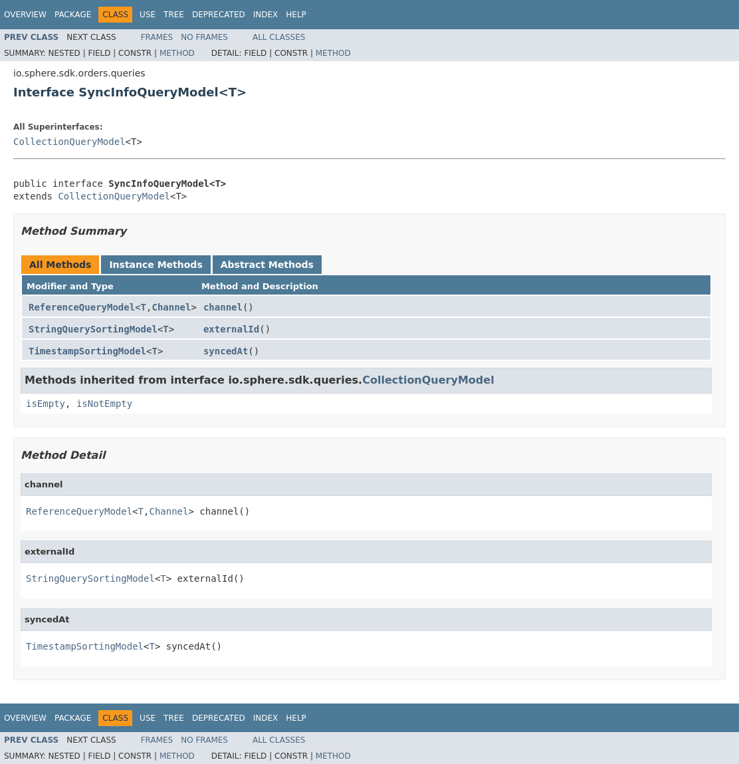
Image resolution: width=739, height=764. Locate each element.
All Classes (279, 37)
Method (177, 53)
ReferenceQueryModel (82, 307)
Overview (25, 14)
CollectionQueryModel (69, 141)
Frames (157, 37)
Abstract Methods (267, 264)
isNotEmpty (104, 403)
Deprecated (218, 14)
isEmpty (45, 403)
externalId (231, 329)
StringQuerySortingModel (93, 329)
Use (148, 14)
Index (265, 14)
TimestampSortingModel (87, 351)
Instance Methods (155, 264)
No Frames (204, 37)
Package (72, 14)
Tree (173, 14)
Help (296, 14)
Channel (171, 307)
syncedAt (225, 351)
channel (223, 307)
